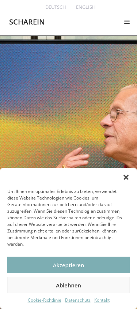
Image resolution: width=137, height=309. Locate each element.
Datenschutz (78, 300)
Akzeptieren (68, 265)
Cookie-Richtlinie (44, 300)
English (86, 7)
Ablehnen (68, 285)
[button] (126, 177)
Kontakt (102, 300)
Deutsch (55, 7)
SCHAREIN (27, 22)
